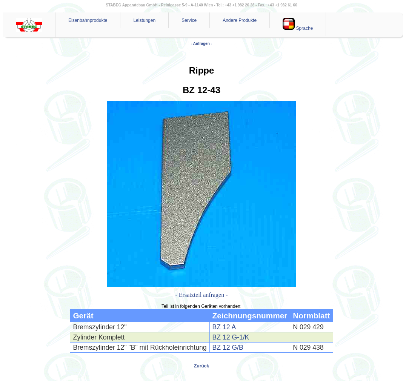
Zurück (201, 366)
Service (189, 20)
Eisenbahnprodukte (87, 20)
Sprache (298, 24)
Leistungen (144, 20)
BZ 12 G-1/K (230, 337)
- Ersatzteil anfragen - (201, 295)
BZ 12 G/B (227, 347)
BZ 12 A (224, 327)
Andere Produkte (240, 20)
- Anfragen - (201, 43)
